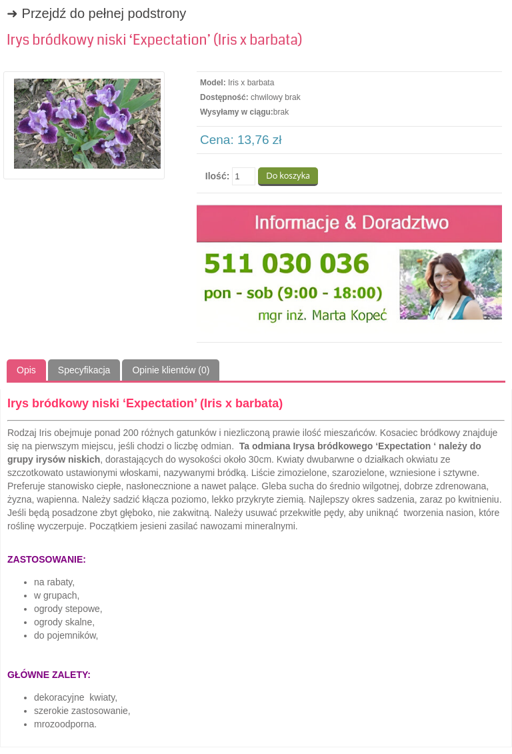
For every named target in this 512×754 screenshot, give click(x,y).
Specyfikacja (84, 370)
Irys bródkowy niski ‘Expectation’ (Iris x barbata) (154, 40)
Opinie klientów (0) (170, 370)
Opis (26, 370)
